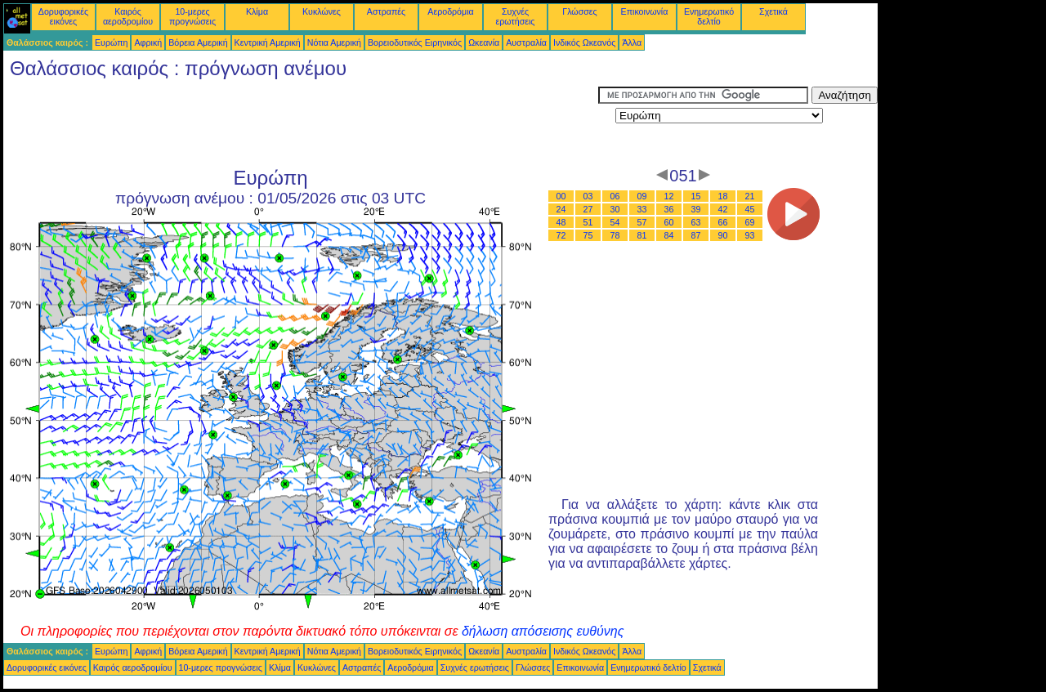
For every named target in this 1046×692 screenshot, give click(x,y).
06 (615, 196)
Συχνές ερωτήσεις (515, 16)
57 (642, 222)
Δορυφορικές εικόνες (63, 16)
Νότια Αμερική (334, 42)
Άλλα (631, 42)
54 (615, 222)
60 (669, 222)
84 (669, 235)
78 (615, 235)
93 (750, 235)
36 (669, 209)
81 (642, 235)
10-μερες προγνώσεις (192, 16)
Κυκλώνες (321, 11)
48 (561, 222)
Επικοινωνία (644, 11)
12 (669, 196)
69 (750, 222)
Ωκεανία (483, 42)
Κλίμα (257, 11)
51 (588, 222)
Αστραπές (386, 11)
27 (588, 209)
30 (615, 209)
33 (642, 209)
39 (696, 209)
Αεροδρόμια (450, 11)
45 (750, 209)
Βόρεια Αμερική (197, 42)
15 (696, 196)
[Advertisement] (300, 123)
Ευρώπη (111, 42)
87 (696, 235)
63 (696, 222)
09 (642, 196)
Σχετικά (773, 11)
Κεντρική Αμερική (268, 42)
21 (750, 196)
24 (561, 209)
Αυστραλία (526, 42)
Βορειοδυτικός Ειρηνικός (415, 42)
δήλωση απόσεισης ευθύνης (543, 631)
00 (561, 196)
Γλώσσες (579, 11)
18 (723, 196)
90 (723, 235)
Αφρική (148, 42)
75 (588, 235)
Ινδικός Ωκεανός (584, 42)
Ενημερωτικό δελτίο (709, 16)
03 (588, 196)
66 (723, 222)
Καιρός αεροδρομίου (128, 16)
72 (561, 235)
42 (723, 209)
